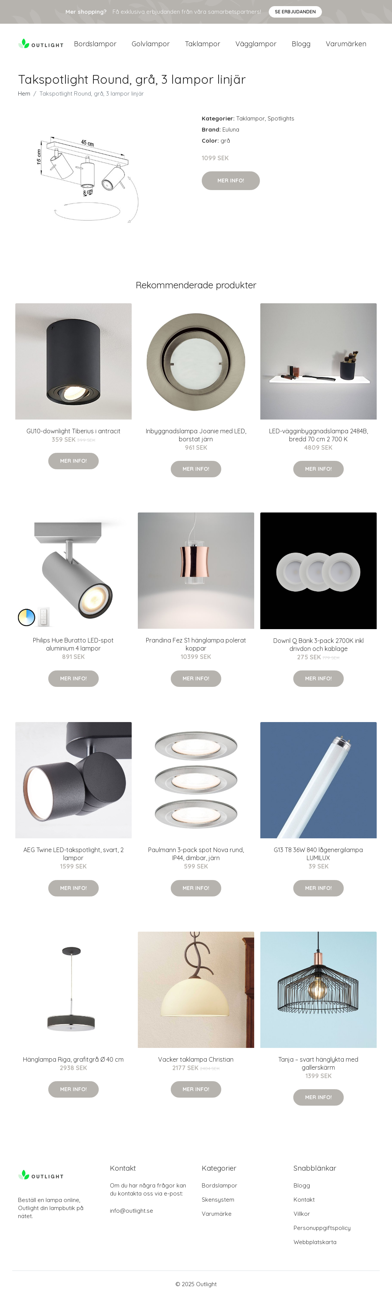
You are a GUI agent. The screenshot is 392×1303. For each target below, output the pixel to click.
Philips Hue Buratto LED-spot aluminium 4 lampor (73, 649)
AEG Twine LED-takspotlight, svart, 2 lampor (73, 859)
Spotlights (281, 123)
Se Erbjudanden (295, 12)
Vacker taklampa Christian (196, 1065)
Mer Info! (230, 185)
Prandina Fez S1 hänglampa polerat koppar (196, 649)
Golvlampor (151, 46)
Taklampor (202, 46)
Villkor (302, 1219)
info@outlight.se (131, 1216)
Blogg (301, 46)
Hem (24, 98)
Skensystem (218, 1205)
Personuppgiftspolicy (322, 1233)
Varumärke (217, 1219)
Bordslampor (95, 46)
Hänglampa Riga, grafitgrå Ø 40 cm (73, 1065)
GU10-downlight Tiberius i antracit (73, 436)
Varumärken (346, 46)
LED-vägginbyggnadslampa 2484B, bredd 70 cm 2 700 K (318, 440)
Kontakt (304, 1205)
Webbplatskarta (315, 1247)
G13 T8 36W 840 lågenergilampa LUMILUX (318, 859)
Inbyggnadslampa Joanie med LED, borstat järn (196, 440)
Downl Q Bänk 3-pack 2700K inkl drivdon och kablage (318, 650)
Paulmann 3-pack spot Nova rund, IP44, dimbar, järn (196, 859)
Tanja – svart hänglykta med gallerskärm (318, 1069)
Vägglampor (255, 46)
